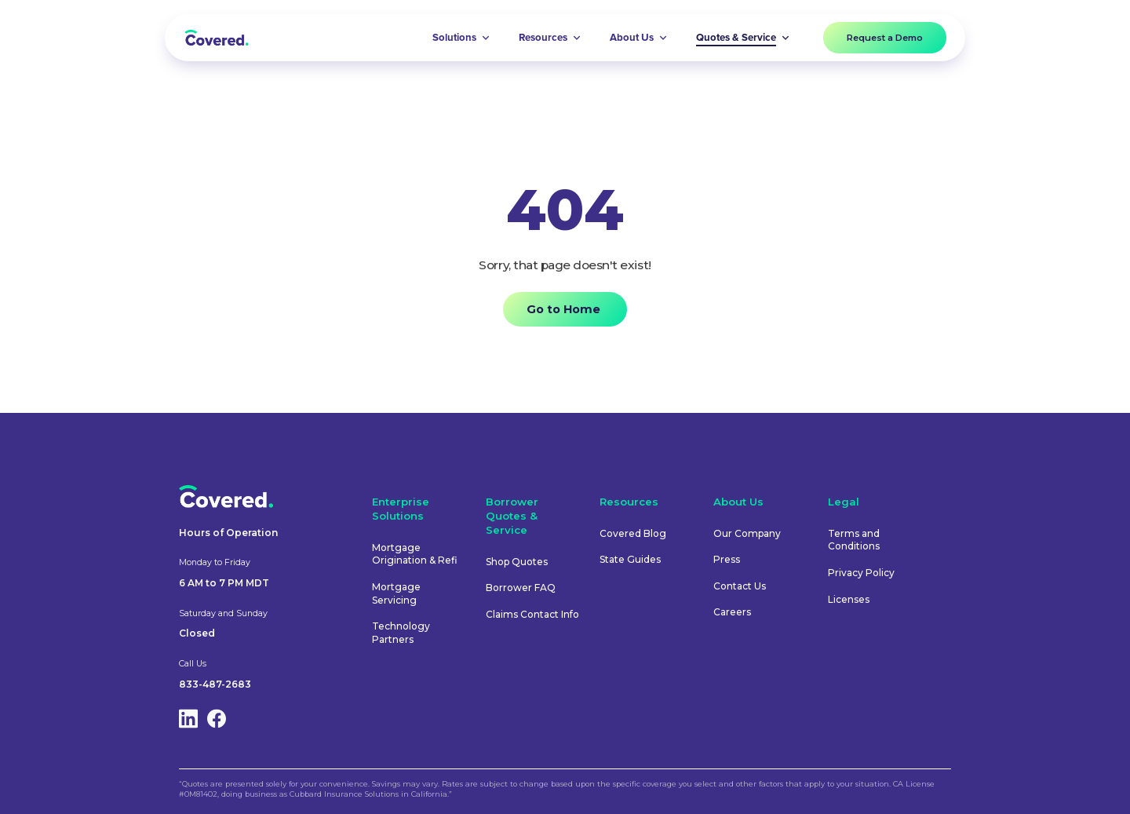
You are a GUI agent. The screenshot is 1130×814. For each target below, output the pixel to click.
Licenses (848, 599)
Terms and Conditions (854, 540)
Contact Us (739, 586)
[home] (217, 37)
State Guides (630, 559)
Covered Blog (633, 533)
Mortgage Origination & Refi (414, 554)
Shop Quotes (517, 562)
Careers (732, 612)
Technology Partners (401, 632)
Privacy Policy (861, 573)
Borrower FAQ (521, 587)
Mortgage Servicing (396, 593)
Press (726, 559)
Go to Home (563, 309)
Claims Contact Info (532, 614)
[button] (461, 37)
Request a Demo (885, 37)
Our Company (747, 533)
